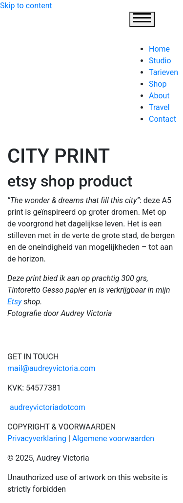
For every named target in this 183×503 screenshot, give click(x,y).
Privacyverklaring (36, 438)
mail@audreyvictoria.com (51, 368)
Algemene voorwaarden (113, 438)
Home (159, 49)
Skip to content (26, 5)
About (159, 95)
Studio (160, 60)
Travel (159, 107)
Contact (162, 119)
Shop (157, 84)
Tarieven (163, 72)
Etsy (14, 301)
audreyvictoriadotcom (46, 407)
